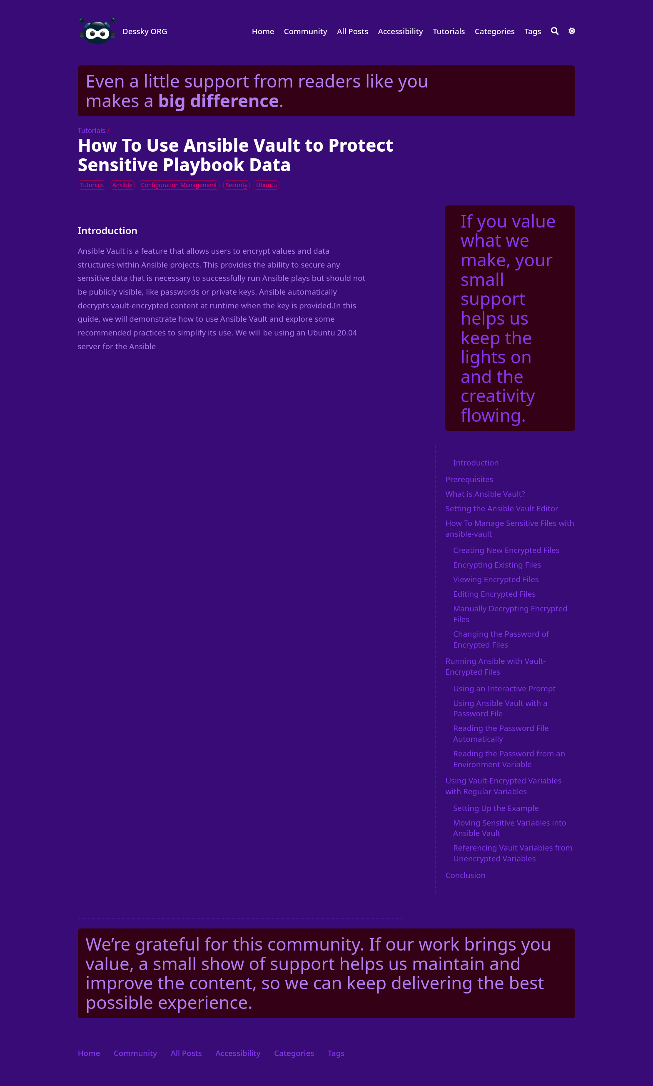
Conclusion (466, 875)
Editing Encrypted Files (494, 593)
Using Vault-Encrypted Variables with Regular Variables (504, 785)
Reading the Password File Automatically (500, 733)
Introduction (476, 462)
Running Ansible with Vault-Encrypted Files (496, 666)
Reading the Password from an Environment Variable (509, 758)
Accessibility (400, 31)
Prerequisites (469, 479)
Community (305, 31)
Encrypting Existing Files (497, 564)
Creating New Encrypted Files (506, 550)
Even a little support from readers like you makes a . (256, 90)
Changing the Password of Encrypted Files (501, 639)
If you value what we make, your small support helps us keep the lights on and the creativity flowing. (508, 318)
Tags (532, 31)
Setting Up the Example (495, 808)
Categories (495, 31)
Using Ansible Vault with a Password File (500, 708)
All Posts (352, 31)
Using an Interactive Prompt (504, 688)
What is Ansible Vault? (485, 493)
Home (263, 31)
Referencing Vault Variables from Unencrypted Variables (513, 852)
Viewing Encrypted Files (495, 579)
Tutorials (449, 31)
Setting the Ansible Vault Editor (502, 508)
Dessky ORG (144, 31)
